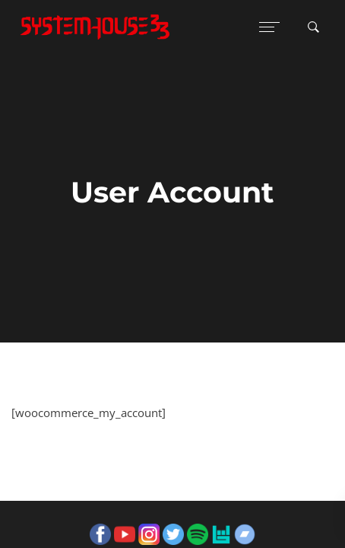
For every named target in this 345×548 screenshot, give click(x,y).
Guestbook (48, 432)
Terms (138, 432)
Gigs (98, 432)
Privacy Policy (199, 432)
